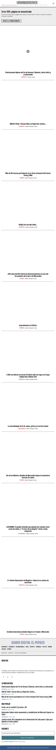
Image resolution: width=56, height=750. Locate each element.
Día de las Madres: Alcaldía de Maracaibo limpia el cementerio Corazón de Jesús (28, 476)
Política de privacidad (19, 741)
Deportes (24, 77)
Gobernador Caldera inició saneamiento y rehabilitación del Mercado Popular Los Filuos (28, 713)
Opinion (22, 328)
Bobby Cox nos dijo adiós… (28, 225)
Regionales (5, 716)
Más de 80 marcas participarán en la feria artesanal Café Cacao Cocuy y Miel (28, 174)
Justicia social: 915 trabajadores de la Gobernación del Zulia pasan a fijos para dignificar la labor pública (27, 720)
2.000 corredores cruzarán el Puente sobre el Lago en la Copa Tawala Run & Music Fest (28, 376)
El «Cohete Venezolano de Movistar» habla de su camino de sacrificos (28, 581)
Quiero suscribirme (28, 738)
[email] (28, 733)
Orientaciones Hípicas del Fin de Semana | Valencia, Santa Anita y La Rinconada (28, 73)
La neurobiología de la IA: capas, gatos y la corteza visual (28, 426)
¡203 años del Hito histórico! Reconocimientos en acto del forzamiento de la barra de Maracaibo (28, 275)
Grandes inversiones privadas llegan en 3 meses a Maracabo (28, 632)
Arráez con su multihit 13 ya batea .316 (14, 707)
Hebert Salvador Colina (31, 126)
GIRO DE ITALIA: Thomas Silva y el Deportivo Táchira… (28, 124)
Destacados (22, 428)
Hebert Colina (31, 77)
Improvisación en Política (28, 325)
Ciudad (22, 178)
